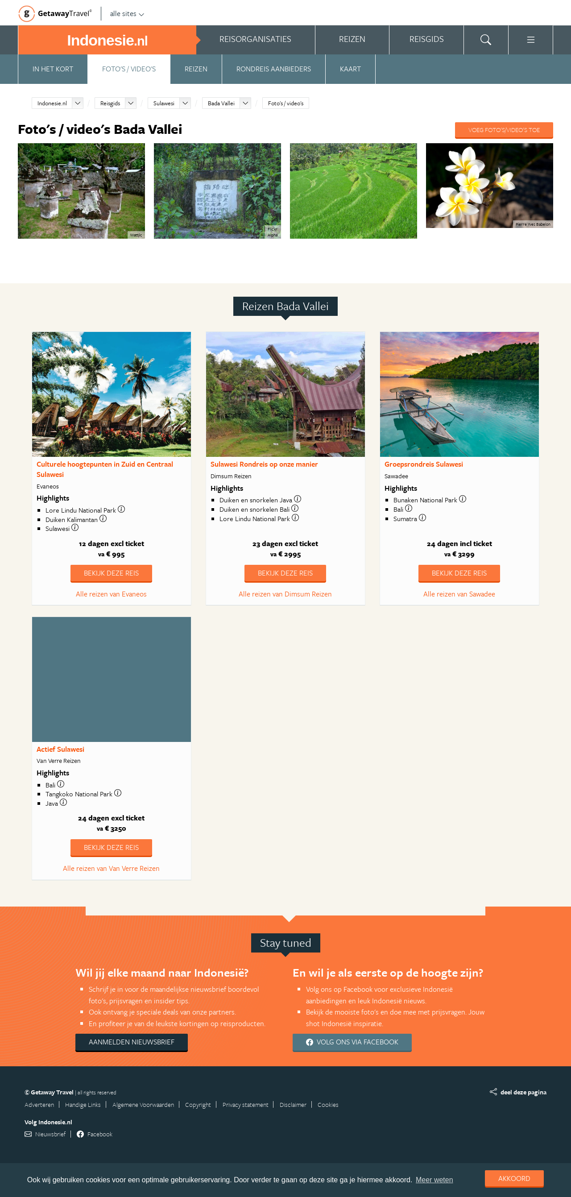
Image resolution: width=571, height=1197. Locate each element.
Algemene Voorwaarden (143, 1104)
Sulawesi (163, 103)
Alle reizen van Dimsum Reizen (285, 593)
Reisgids (110, 103)
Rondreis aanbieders (273, 68)
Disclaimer (293, 1104)
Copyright (198, 1104)
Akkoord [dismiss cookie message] (514, 1178)
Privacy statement (246, 1104)
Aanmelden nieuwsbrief (131, 1041)
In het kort (53, 68)
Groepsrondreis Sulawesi (424, 464)
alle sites (127, 13)
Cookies (328, 1104)
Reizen (196, 68)
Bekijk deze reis (111, 572)
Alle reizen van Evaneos (111, 593)
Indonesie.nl (52, 103)
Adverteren (39, 1104)
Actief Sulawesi (60, 749)
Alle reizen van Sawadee (459, 593)
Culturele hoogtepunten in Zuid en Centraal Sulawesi (105, 469)
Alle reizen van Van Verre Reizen (111, 868)
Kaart (350, 68)
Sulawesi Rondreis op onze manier (264, 464)
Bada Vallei (221, 103)
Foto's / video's (129, 68)
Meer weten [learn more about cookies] (434, 1180)
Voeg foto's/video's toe (504, 129)
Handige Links (83, 1104)
